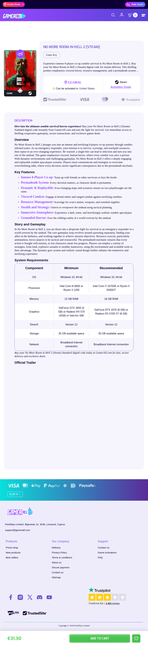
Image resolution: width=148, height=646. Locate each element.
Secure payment (60, 567)
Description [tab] (23, 120)
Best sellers (12, 557)
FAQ (100, 557)
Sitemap (56, 577)
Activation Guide (121, 87)
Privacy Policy (59, 552)
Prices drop (12, 547)
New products (13, 552)
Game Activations (107, 552)
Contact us (57, 572)
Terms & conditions (62, 557)
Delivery (56, 547)
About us (56, 562)
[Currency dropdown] (15, 494)
